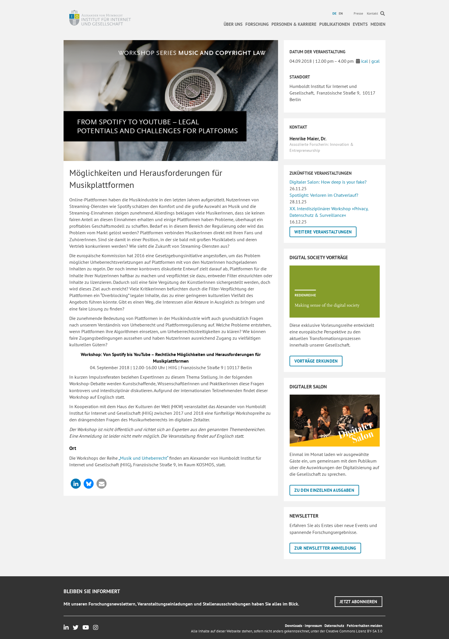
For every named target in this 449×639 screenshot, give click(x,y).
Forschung (257, 24)
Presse (358, 13)
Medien (378, 24)
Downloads (293, 625)
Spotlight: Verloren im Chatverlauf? (324, 195)
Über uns (233, 24)
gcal (375, 61)
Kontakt (372, 13)
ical (364, 61)
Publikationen (334, 24)
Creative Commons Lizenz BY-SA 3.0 (354, 631)
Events (360, 24)
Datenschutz (334, 625)
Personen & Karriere (293, 24)
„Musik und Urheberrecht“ (143, 458)
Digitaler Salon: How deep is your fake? (328, 182)
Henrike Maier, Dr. (308, 138)
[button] (76, 484)
